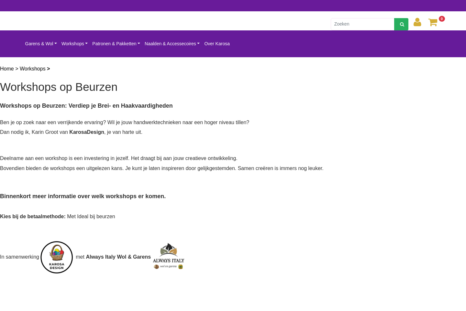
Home (7, 68)
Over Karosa (217, 43)
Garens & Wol (39, 43)
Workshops (72, 43)
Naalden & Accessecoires (170, 43)
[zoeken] (401, 24)
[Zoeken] (362, 24)
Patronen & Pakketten (114, 43)
